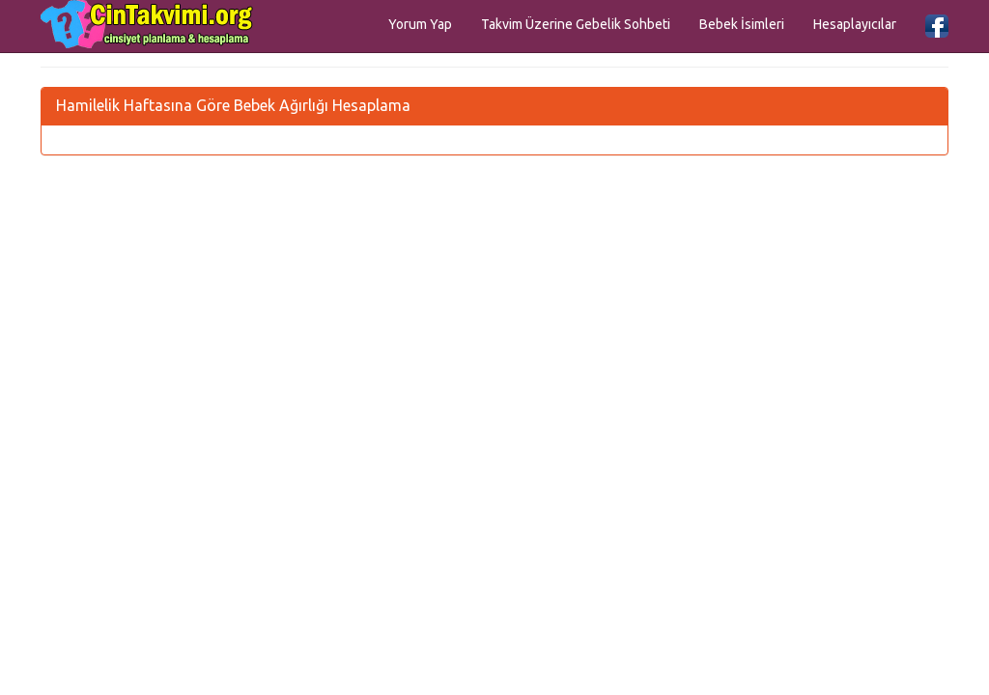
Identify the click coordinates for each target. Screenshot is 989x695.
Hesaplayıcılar (854, 24)
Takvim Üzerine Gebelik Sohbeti (575, 24)
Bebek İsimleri (741, 24)
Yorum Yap (420, 24)
